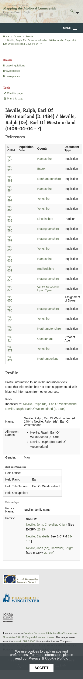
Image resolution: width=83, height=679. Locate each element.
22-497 (9, 198)
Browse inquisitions (14, 65)
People (29, 36)
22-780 (9, 308)
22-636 (9, 248)
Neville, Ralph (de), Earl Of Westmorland (50, 404)
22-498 (9, 208)
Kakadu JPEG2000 (24, 641)
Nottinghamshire (48, 228)
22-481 (9, 178)
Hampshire (44, 158)
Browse (17, 36)
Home (6, 36)
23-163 (9, 328)
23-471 (9, 348)
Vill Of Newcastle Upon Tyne (48, 288)
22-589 (9, 238)
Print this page (13, 98)
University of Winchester (23, 598)
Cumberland (45, 338)
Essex (41, 168)
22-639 (9, 268)
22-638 (9, 258)
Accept (42, 668)
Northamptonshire (49, 178)
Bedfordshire (45, 268)
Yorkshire (43, 198)
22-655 (9, 298)
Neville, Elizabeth (37, 536)
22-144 (9, 158)
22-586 (9, 228)
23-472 (9, 358)
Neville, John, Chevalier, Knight (46, 524)
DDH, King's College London (8, 617)
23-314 (9, 338)
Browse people (11, 70)
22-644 (9, 288)
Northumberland (48, 358)
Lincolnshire (45, 218)
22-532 (9, 218)
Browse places (11, 76)
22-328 (9, 168)
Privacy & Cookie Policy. (48, 658)
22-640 (9, 278)
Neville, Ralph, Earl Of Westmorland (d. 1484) (35, 408)
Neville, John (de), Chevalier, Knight (49, 548)
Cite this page (13, 93)
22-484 (9, 188)
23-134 (9, 318)
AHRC (21, 579)
